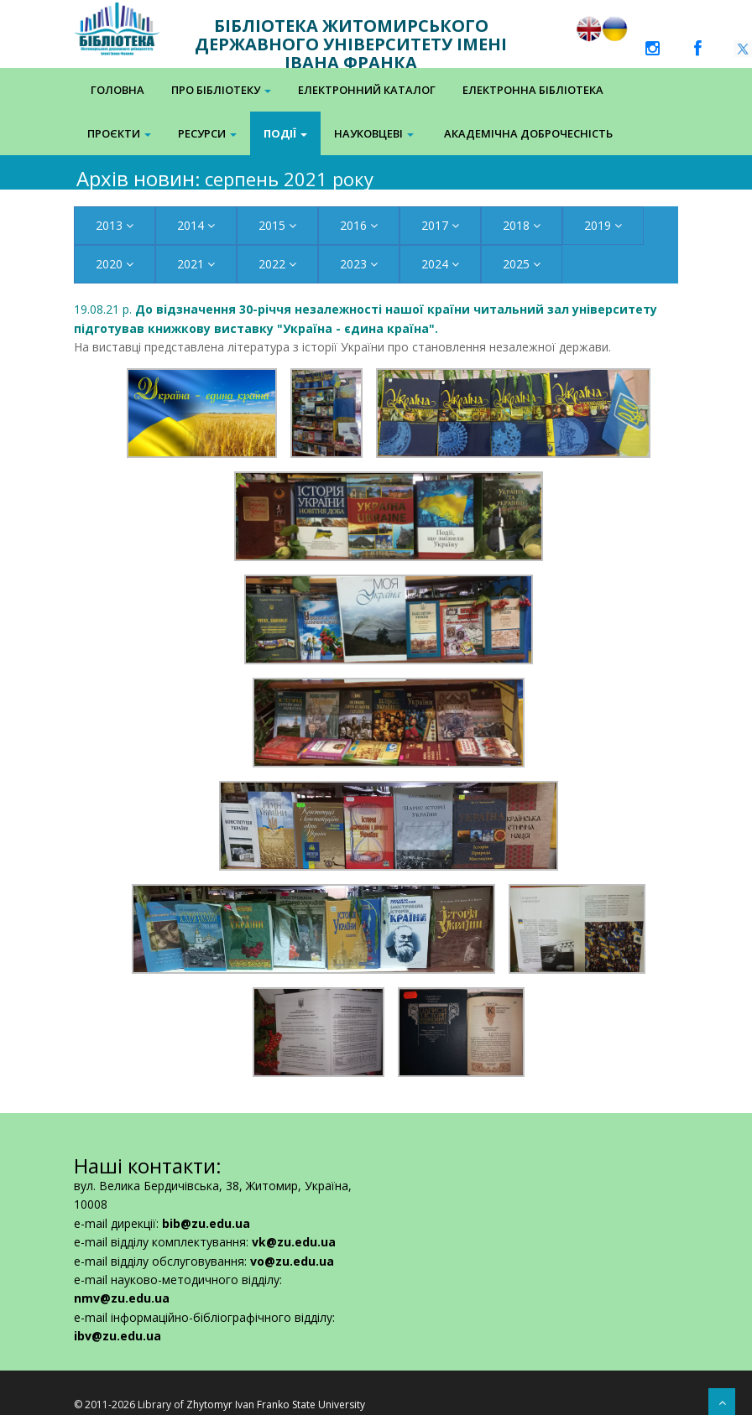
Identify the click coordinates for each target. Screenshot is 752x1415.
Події (285, 133)
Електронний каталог (367, 89)
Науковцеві (374, 133)
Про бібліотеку (221, 89)
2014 (196, 225)
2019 (603, 225)
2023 (359, 264)
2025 (521, 264)
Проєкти (119, 133)
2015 (277, 225)
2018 (521, 225)
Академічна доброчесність (528, 133)
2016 (359, 225)
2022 (277, 264)
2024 (440, 264)
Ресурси (207, 133)
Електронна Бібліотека (532, 89)
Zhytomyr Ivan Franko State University (275, 1404)
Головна (117, 89)
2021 (196, 264)
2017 (440, 225)
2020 (114, 264)
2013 (114, 225)
